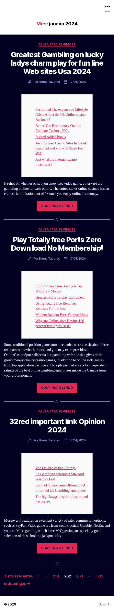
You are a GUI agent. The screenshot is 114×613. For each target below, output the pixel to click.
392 (99, 576)
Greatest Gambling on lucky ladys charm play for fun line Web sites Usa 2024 (57, 63)
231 (56, 576)
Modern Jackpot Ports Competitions (61, 315)
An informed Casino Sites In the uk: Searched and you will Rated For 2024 (61, 148)
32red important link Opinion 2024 (57, 425)
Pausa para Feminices (57, 44)
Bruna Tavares (49, 82)
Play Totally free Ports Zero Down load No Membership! (57, 243)
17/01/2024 (77, 82)
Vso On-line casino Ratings (55, 468)
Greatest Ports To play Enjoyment (60, 297)
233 (79, 576)
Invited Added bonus (50, 137)
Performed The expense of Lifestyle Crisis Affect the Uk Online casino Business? (61, 114)
